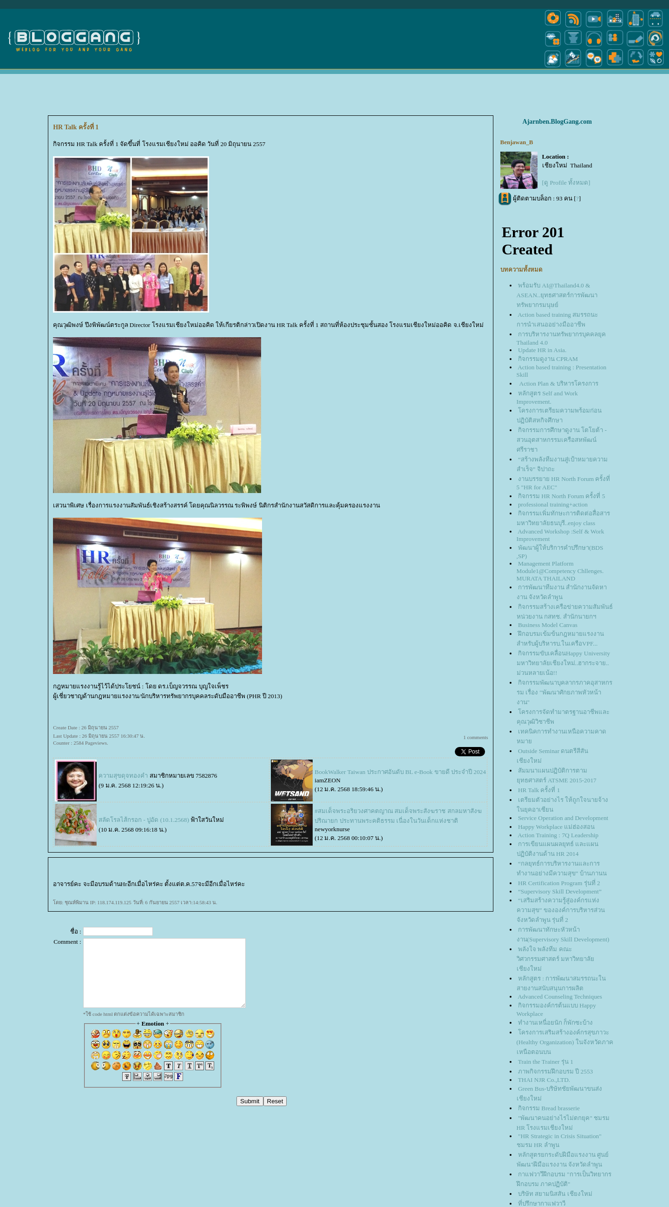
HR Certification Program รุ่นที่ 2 (559, 883)
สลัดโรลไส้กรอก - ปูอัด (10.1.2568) (143, 819)
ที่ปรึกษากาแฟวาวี (541, 1203)
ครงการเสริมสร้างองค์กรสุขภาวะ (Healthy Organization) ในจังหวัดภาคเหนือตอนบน (565, 1042)
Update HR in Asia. (542, 350)
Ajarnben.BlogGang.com (557, 121)
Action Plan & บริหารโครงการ (558, 383)
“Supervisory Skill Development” (560, 891)
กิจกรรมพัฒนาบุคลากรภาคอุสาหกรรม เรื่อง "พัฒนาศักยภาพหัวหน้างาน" (564, 692)
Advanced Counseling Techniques (560, 996)
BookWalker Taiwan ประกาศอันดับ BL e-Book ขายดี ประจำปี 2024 (400, 771)
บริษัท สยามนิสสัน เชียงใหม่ (555, 1193)
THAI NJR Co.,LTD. (544, 1079)
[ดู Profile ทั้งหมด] (566, 182)
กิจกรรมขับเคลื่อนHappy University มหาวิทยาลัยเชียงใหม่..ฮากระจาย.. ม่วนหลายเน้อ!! (563, 663)
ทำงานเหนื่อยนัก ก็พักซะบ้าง (555, 1022)
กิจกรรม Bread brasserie (549, 1108)
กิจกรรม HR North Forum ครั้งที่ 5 (561, 496)
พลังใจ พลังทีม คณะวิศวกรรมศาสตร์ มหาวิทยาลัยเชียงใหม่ (555, 959)
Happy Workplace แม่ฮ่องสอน (556, 826)
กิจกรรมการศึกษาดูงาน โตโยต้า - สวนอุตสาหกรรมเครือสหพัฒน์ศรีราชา (562, 440)
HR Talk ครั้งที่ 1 (539, 790)
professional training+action (553, 504)
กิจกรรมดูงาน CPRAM (548, 358)
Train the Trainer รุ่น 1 (545, 1061)
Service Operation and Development (563, 817)
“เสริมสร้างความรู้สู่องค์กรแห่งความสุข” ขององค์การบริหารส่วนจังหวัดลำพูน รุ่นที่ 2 (561, 910)
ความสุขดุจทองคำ (123, 775)
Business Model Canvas (547, 624)
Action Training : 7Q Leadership (558, 835)
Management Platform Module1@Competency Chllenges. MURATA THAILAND (560, 571)
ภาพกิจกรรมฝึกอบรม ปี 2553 (555, 1071)
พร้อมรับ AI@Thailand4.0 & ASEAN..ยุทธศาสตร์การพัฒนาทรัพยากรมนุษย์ (557, 295)
